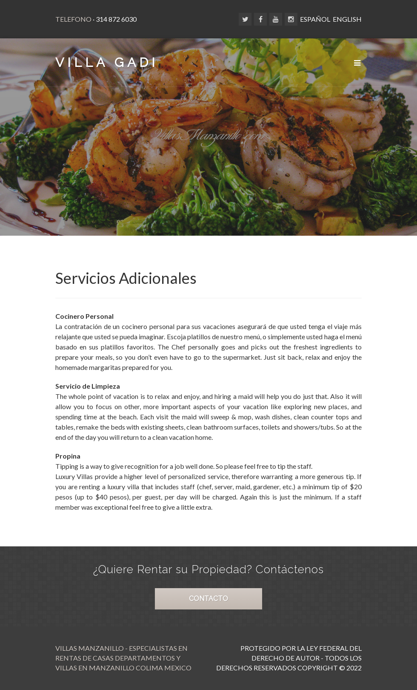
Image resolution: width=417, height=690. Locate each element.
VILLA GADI (106, 62)
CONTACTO (208, 599)
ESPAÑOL (315, 19)
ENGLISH (347, 19)
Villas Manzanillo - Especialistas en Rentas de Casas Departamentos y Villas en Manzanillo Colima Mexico (123, 658)
